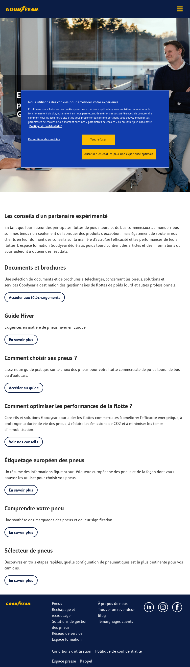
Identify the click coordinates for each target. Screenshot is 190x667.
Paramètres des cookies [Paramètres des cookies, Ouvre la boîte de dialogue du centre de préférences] (44, 139)
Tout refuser (98, 139)
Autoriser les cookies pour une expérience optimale (118, 154)
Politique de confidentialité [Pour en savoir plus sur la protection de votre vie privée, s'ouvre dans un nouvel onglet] (45, 126)
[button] (179, 8)
